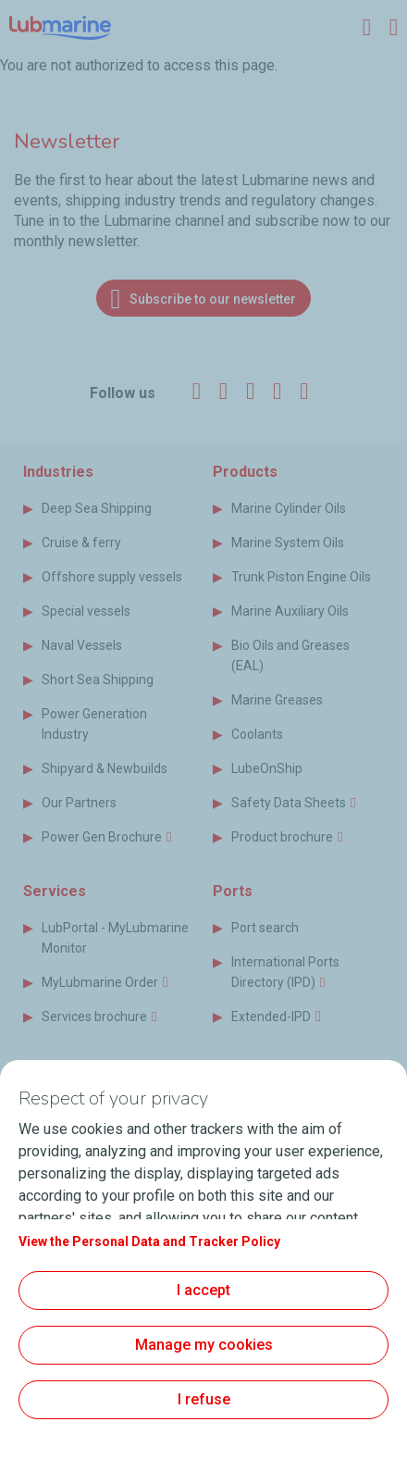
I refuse (204, 1399)
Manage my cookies (204, 1344)
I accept (203, 1290)
